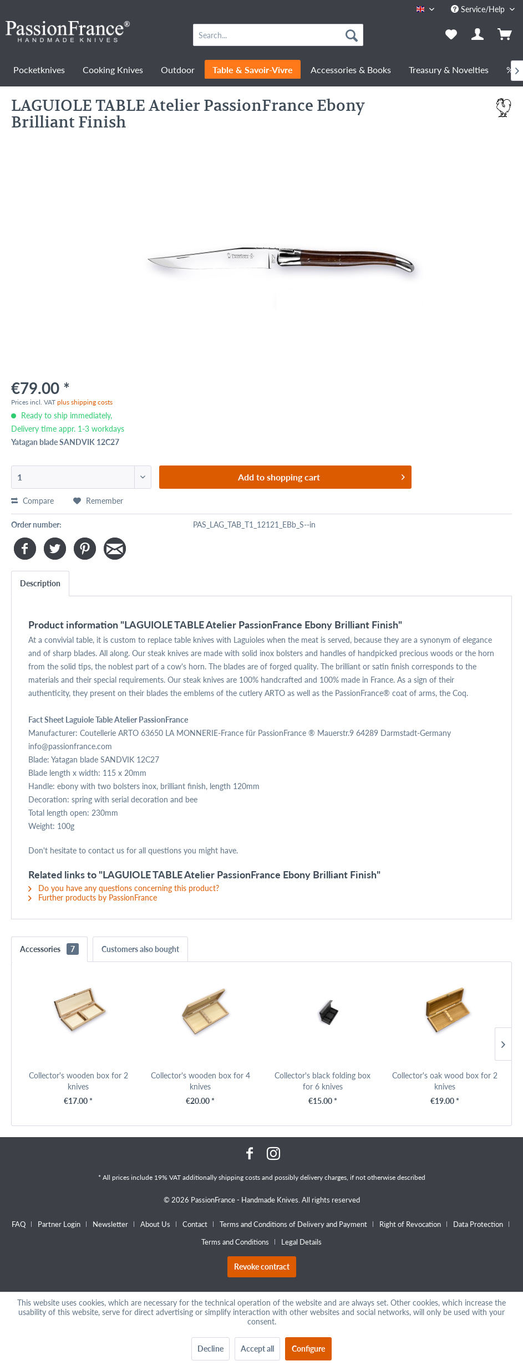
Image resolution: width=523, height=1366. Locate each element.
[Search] (351, 35)
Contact (194, 1224)
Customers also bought (140, 949)
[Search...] (278, 35)
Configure (308, 1348)
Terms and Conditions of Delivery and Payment (293, 1224)
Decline (210, 1348)
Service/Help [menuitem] (479, 9)
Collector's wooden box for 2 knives (78, 1081)
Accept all (257, 1348)
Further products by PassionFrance (92, 897)
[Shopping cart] (505, 35)
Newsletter (110, 1224)
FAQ (19, 1224)
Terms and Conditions (235, 1241)
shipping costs (239, 1177)
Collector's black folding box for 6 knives (322, 1081)
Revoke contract (262, 1266)
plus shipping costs (85, 402)
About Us (155, 1224)
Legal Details (301, 1241)
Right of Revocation (410, 1224)
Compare (32, 500)
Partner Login (59, 1224)
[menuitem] (278, 35)
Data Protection (478, 1224)
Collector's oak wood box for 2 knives (444, 1081)
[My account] (478, 35)
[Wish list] (451, 35)
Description (40, 583)
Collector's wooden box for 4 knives (200, 1081)
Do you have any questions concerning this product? (123, 888)
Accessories (49, 949)
